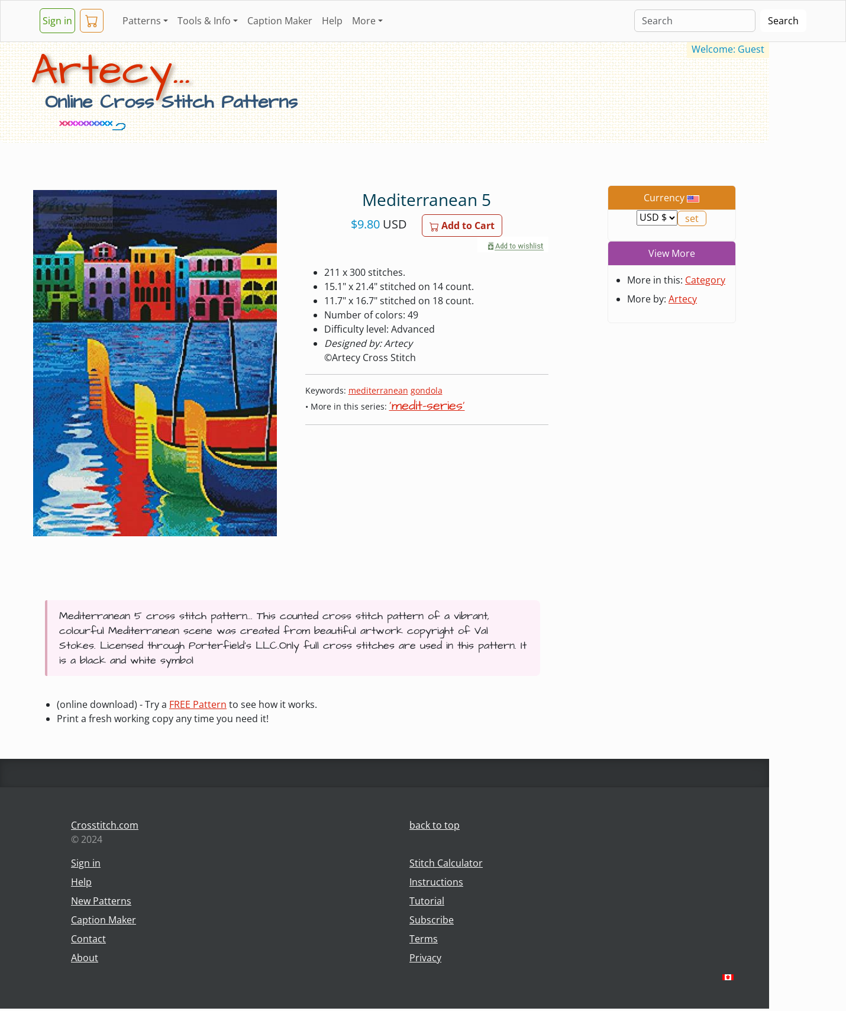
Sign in (57, 20)
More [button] (364, 20)
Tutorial (426, 900)
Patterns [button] (141, 20)
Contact (88, 938)
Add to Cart (462, 225)
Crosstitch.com (104, 825)
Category (705, 279)
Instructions (436, 881)
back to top (434, 825)
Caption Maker (279, 20)
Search (783, 20)
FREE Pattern (198, 704)
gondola (427, 390)
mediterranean (378, 390)
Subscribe (431, 919)
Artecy (683, 298)
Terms (423, 938)
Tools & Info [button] (204, 20)
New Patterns (101, 900)
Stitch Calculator (446, 863)
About (84, 957)
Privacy (425, 957)
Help (332, 20)
